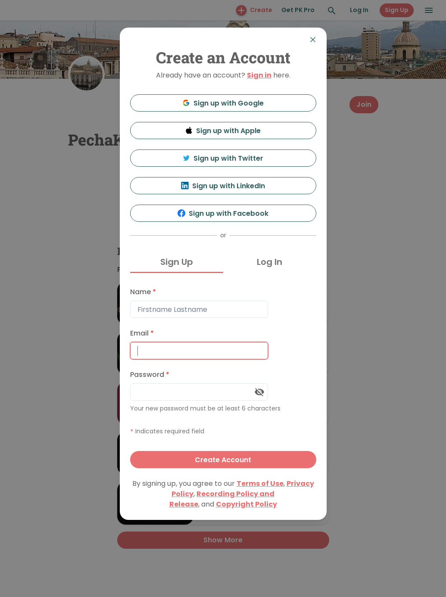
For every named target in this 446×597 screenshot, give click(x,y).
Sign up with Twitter (223, 158)
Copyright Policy (246, 504)
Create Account (223, 460)
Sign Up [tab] (176, 262)
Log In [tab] (269, 262)
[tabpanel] (223, 376)
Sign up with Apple (223, 131)
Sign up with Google (223, 103)
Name (143, 292)
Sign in (259, 75)
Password (149, 374)
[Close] (313, 40)
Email (142, 333)
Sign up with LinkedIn (223, 186)
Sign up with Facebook (223, 213)
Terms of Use (260, 483)
